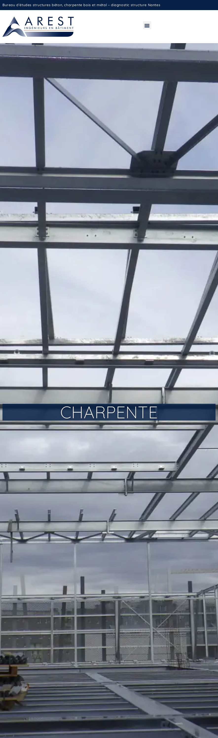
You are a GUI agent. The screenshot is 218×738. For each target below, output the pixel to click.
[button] (147, 25)
